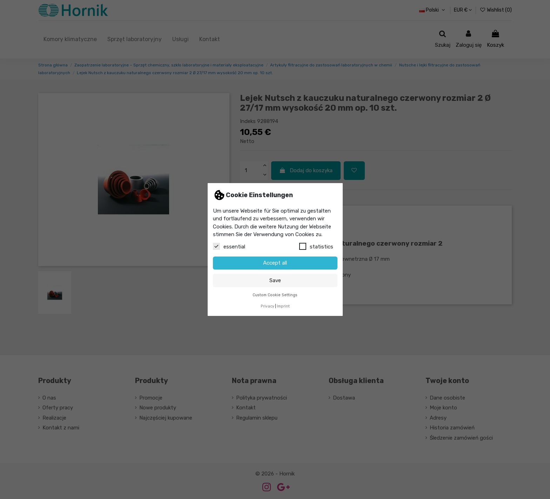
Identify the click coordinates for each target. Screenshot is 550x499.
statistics (316, 246)
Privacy (267, 306)
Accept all (275, 263)
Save (275, 280)
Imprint (283, 306)
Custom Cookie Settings (275, 295)
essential (229, 246)
